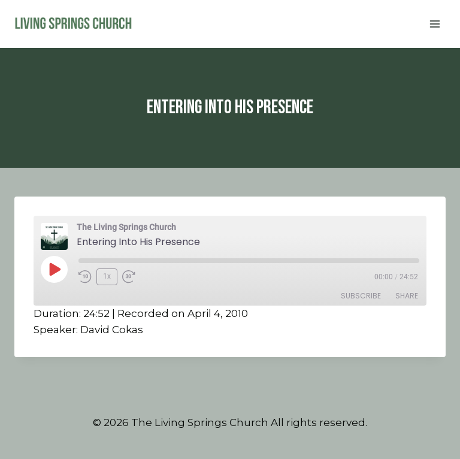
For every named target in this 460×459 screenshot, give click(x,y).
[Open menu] (434, 23)
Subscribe (361, 296)
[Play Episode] (54, 269)
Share (406, 296)
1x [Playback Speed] (107, 276)
